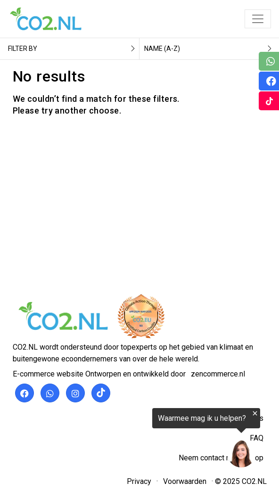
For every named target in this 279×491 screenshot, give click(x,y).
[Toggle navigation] (258, 18)
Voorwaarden (184, 481)
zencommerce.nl (218, 373)
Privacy (139, 481)
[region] (163, 440)
